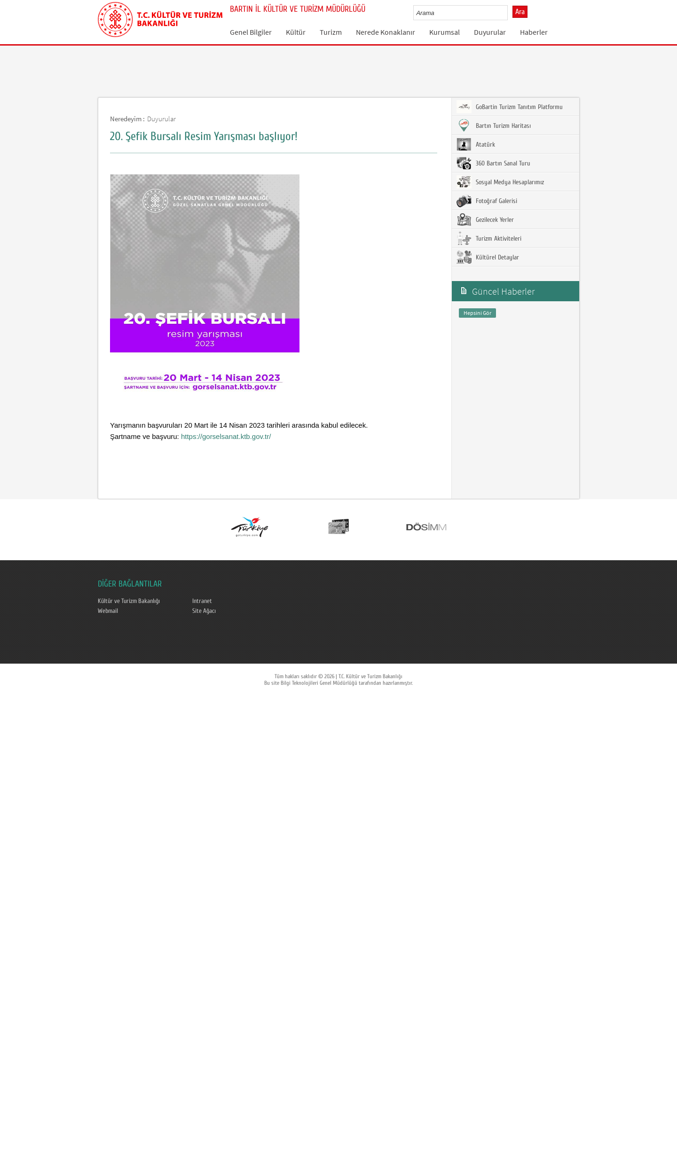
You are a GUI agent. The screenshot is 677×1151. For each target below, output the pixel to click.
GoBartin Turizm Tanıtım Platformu (510, 106)
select (510, 13)
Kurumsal (444, 32)
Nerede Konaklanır (385, 32)
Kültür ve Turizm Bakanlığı (129, 601)
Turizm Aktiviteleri (489, 238)
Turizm (331, 32)
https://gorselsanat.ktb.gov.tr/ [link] (226, 436)
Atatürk (476, 144)
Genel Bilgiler (251, 32)
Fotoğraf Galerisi (487, 200)
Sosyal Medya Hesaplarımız (500, 181)
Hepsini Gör (477, 312)
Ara (520, 12)
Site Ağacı (204, 611)
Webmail (108, 611)
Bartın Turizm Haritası (494, 125)
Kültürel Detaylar (488, 257)
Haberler (534, 32)
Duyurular (490, 32)
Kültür (296, 32)
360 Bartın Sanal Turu (493, 163)
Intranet (202, 601)
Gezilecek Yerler (485, 219)
